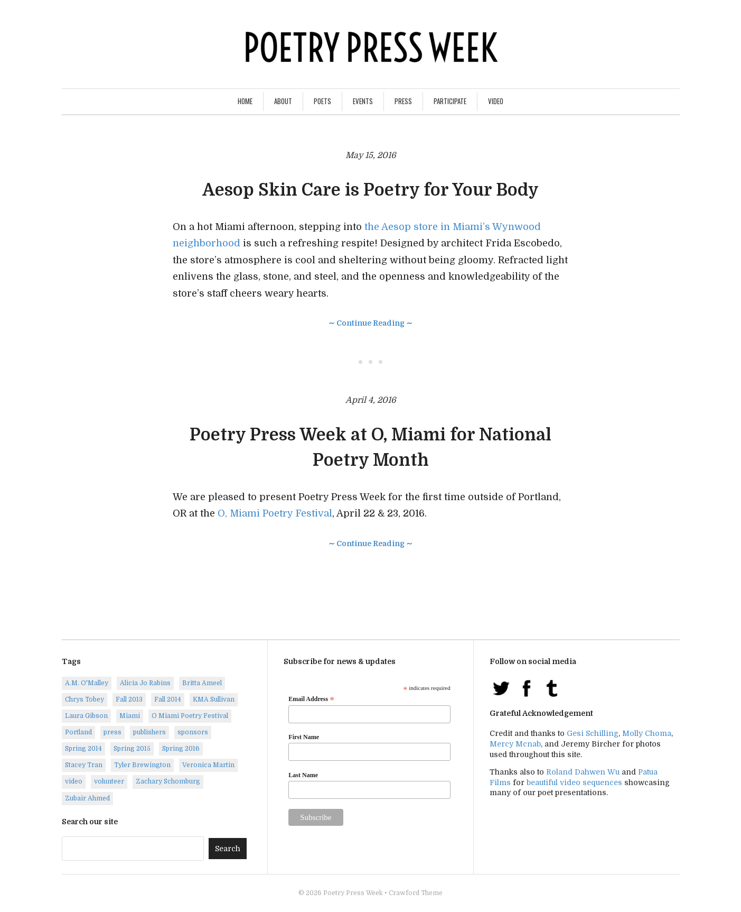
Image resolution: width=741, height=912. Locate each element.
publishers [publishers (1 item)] (149, 732)
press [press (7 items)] (112, 732)
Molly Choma (646, 733)
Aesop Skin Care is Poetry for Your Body (370, 190)
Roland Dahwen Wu (583, 772)
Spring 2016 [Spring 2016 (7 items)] (181, 748)
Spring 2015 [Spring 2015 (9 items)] (132, 748)
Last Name (303, 775)
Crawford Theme (416, 893)
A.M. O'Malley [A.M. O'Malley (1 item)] (86, 683)
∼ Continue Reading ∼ (370, 323)
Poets (322, 101)
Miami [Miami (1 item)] (129, 716)
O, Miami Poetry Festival (275, 513)
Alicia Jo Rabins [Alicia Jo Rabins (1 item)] (145, 683)
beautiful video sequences (574, 782)
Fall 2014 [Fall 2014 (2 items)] (167, 699)
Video (495, 101)
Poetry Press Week (353, 893)
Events (363, 101)
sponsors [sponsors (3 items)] (192, 732)
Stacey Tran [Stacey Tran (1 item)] (83, 765)
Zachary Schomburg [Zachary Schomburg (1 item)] (168, 781)
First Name (303, 737)
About (283, 101)
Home (245, 101)
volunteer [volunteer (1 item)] (109, 781)
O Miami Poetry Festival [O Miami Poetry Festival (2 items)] (190, 716)
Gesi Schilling (592, 733)
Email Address (311, 699)
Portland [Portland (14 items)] (78, 732)
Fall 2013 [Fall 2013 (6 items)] (129, 699)
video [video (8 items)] (73, 781)
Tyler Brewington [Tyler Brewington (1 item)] (142, 765)
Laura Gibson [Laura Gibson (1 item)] (86, 716)
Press (403, 101)
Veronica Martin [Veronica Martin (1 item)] (208, 765)
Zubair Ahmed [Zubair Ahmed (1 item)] (87, 798)
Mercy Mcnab (515, 744)
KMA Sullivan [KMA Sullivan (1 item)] (214, 699)
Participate (450, 101)
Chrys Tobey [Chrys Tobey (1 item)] (84, 699)
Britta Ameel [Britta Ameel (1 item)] (202, 683)
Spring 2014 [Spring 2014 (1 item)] (83, 748)
